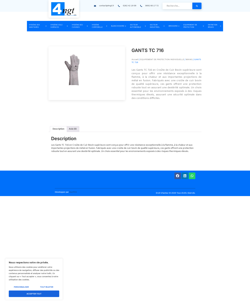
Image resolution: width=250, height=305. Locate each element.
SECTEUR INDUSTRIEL (157, 26)
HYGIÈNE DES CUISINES (80, 26)
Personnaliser (21, 287)
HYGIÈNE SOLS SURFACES (59, 26)
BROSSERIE (174, 26)
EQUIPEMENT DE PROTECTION (193, 26)
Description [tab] (58, 129)
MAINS (189, 59)
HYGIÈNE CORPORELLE (99, 26)
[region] (34, 279)
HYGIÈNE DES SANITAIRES (38, 26)
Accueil (135, 59)
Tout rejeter (46, 287)
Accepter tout (34, 294)
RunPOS (73, 192)
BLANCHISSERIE (118, 26)
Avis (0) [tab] (73, 129)
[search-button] (196, 6)
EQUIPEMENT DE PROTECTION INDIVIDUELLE (162, 59)
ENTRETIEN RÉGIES (214, 26)
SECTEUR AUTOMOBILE (138, 26)
